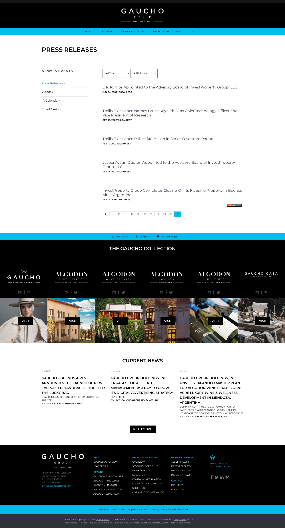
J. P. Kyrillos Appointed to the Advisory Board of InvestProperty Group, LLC (170, 87)
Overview (138, 461)
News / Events (141, 470)
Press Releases (52, 83)
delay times (180, 519)
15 (132, 214)
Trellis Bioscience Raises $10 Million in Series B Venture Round (158, 139)
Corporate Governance (148, 492)
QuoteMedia (102, 519)
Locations (177, 489)
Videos (46, 92)
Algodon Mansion (105, 485)
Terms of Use (183, 522)
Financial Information (147, 483)
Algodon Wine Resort (107, 493)
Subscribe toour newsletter (220, 465)
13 (119, 214)
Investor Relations (166, 31)
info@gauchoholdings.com (56, 485)
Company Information (146, 479)
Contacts (145, 236)
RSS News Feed (169, 236)
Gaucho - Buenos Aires (108, 476)
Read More (118, 397)
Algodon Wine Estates (107, 489)
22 (178, 214)
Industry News (180, 474)
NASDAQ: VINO (157, 509)
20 (164, 214)
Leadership (100, 466)
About (88, 31)
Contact (195, 31)
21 (171, 214)
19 (158, 214)
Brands (107, 31)
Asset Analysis (180, 461)
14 (126, 214)
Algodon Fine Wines (106, 480)
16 (138, 214)
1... (113, 214)
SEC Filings (139, 488)
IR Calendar (50, 100)
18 (151, 214)
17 (145, 214)
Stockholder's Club (145, 466)
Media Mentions (181, 470)
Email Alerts (50, 109)
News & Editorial (132, 31)
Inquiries (177, 485)
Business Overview (105, 461)
